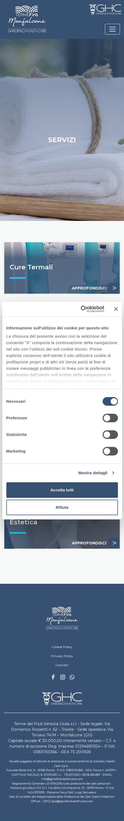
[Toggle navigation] (112, 29)
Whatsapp (72, 678)
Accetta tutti (62, 490)
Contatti (62, 665)
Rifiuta (62, 507)
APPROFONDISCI (96, 288)
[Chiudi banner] (116, 309)
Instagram (63, 679)
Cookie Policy (62, 647)
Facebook (53, 679)
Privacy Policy (62, 656)
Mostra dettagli (92, 472)
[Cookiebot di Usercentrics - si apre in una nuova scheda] (80, 309)
